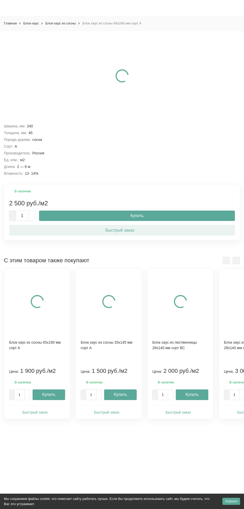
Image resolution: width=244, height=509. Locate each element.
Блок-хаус (31, 23)
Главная (10, 23)
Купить (137, 215)
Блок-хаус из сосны (60, 23)
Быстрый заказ (122, 229)
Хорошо (231, 501)
